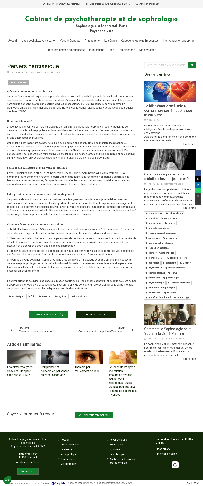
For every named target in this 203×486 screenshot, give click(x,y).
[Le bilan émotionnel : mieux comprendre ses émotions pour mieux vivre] (170, 91)
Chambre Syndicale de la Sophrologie (114, 483)
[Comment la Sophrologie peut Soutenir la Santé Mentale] (170, 314)
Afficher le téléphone (150, 3)
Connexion (193, 482)
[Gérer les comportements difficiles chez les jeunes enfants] (170, 159)
